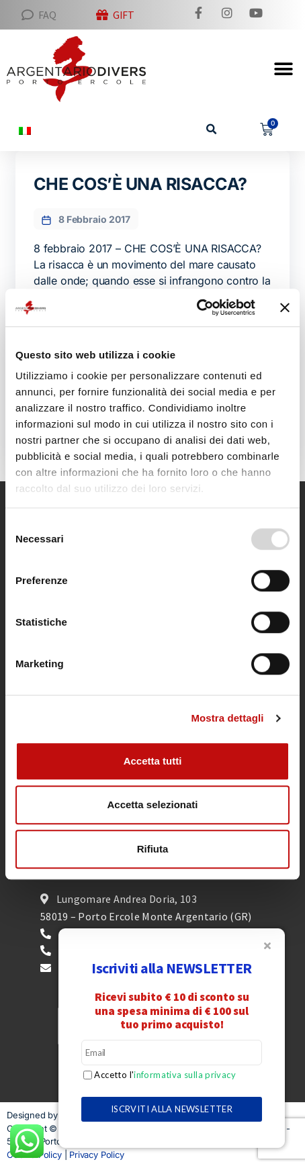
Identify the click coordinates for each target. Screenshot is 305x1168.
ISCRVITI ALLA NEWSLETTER (171, 1109)
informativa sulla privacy (185, 1074)
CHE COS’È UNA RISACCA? (140, 184)
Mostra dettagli (227, 718)
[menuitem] (25, 130)
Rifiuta (153, 849)
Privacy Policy (96, 1154)
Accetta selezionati (152, 804)
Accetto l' (164, 1075)
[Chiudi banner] (285, 307)
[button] (212, 129)
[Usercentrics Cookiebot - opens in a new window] (196, 307)
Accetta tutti (153, 761)
